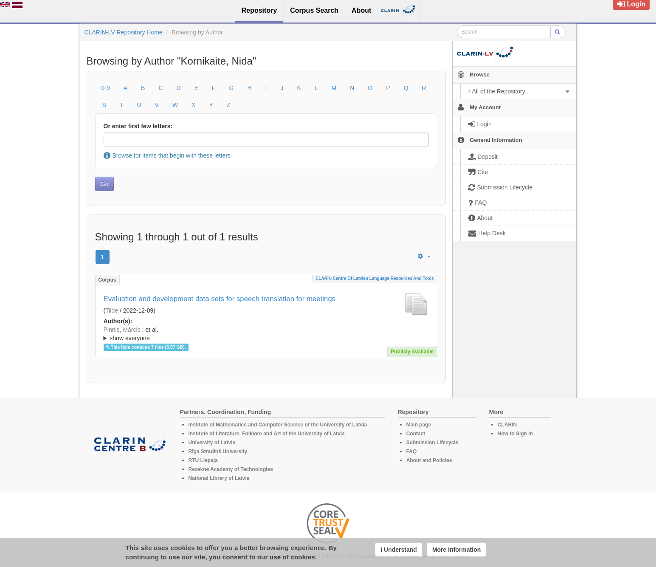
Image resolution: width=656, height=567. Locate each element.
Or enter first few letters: (138, 126)
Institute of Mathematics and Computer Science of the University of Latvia (278, 425)
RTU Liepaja (203, 460)
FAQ (411, 451)
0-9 (105, 88)
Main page (418, 425)
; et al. (266, 334)
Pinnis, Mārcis (122, 329)
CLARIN (507, 425)
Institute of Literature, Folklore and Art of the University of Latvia (267, 434)
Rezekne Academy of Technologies (231, 469)
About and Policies (429, 460)
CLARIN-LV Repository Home (123, 32)
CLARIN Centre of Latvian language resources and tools (374, 278)
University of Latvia (212, 443)
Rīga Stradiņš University (218, 451)
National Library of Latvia (219, 478)
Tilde (111, 310)
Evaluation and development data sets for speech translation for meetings (220, 299)
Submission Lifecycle (432, 443)
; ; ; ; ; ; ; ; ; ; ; (266, 333)
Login (631, 4)
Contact (415, 434)
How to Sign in (515, 434)
